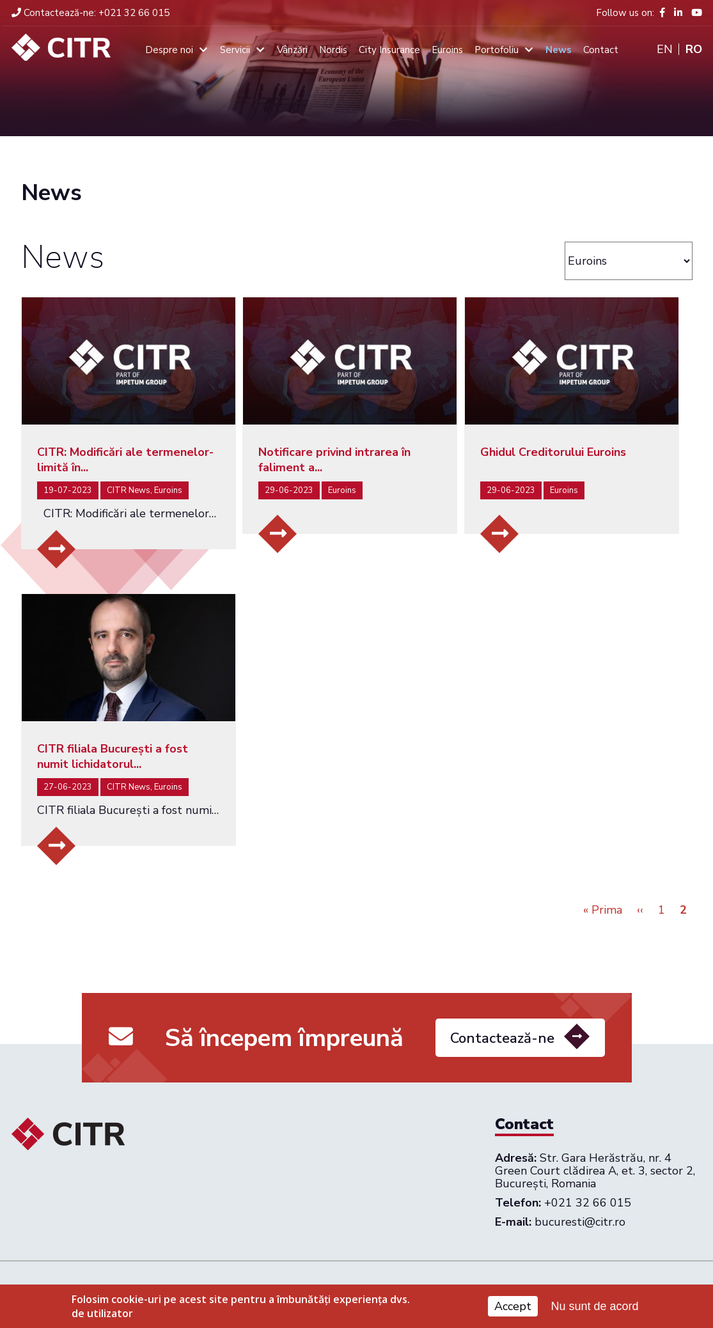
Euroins (447, 49)
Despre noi (169, 49)
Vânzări (292, 49)
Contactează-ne (502, 1057)
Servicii (235, 49)
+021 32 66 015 (90, 12)
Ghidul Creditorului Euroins (553, 452)
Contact (600, 49)
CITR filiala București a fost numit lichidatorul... (112, 756)
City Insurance (389, 49)
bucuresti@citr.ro (580, 1222)
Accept (512, 1308)
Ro (694, 49)
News (558, 49)
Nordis (333, 49)
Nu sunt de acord (594, 1307)
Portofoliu (496, 49)
